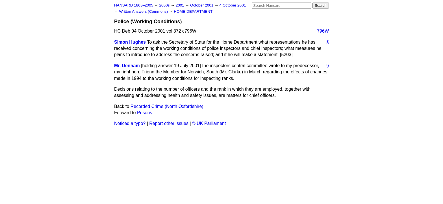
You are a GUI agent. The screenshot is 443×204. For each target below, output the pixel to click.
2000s (165, 5)
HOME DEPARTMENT (193, 11)
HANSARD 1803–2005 (133, 5)
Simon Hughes (130, 42)
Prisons (144, 112)
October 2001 (202, 5)
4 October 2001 (233, 5)
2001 (180, 5)
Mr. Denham (127, 65)
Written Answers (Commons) (144, 11)
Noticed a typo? (130, 123)
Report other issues (168, 123)
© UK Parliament (209, 123)
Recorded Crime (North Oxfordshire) (167, 106)
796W (323, 31)
